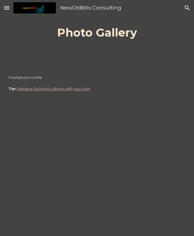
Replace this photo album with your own (53, 88)
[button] (6, 7)
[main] (97, 32)
